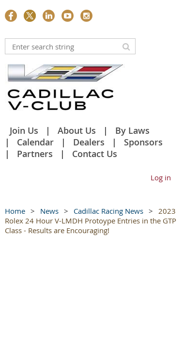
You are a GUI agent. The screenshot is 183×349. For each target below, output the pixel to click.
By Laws (132, 130)
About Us (77, 130)
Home (15, 211)
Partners (35, 153)
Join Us (24, 130)
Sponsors (143, 142)
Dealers (89, 142)
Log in (161, 177)
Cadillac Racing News (108, 211)
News (49, 211)
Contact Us (94, 153)
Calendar (35, 142)
